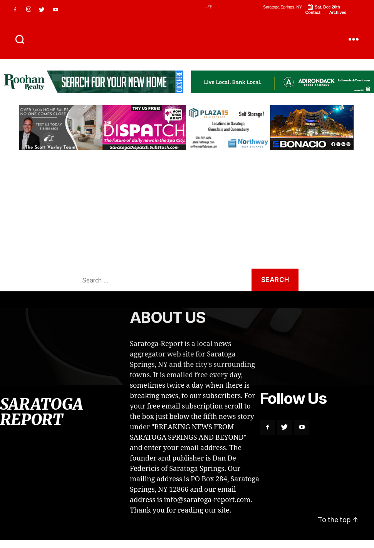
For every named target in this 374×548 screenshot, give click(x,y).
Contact (312, 12)
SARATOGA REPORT (187, 39)
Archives (337, 12)
